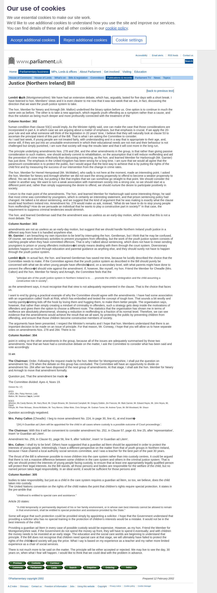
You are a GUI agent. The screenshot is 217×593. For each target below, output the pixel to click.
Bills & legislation (78, 77)
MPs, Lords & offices (64, 71)
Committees (97, 77)
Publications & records (119, 77)
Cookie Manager (144, 586)
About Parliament (90, 71)
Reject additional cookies (85, 40)
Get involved (111, 71)
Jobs (72, 586)
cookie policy (116, 28)
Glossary (24, 586)
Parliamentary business (34, 71)
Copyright (102, 586)
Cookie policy (129, 586)
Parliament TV (143, 77)
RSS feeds (173, 55)
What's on (60, 77)
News (157, 77)
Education (140, 71)
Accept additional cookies (33, 40)
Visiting (126, 71)
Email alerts (157, 55)
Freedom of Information (56, 586)
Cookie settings (129, 40)
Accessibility (141, 55)
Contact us (188, 55)
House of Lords (43, 77)
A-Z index (12, 586)
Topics (166, 77)
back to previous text (160, 90)
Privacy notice (115, 586)
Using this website (86, 586)
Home (13, 71)
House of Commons (20, 77)
